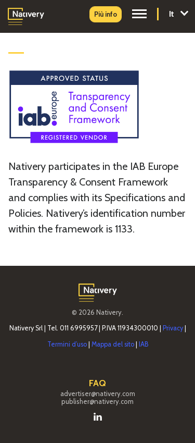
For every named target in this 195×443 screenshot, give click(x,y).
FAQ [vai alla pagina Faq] (97, 383)
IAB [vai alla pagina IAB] (143, 344)
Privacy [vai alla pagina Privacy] (173, 328)
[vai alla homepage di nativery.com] (98, 292)
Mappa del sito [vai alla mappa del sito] (113, 344)
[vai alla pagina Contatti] (105, 14)
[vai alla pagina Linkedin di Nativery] (98, 416)
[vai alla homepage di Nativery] (26, 15)
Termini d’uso (67, 344)
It (178, 13)
